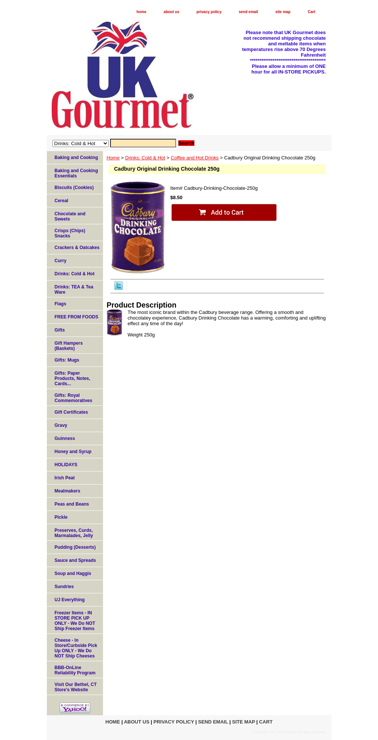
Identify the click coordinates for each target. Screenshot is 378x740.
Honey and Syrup (73, 451)
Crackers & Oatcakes (77, 247)
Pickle (61, 517)
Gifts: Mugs (67, 360)
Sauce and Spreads (75, 560)
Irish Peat (65, 477)
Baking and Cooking (76, 157)
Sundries (64, 586)
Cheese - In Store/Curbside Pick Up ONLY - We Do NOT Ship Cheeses (76, 648)
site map (283, 12)
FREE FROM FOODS (77, 317)
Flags (60, 303)
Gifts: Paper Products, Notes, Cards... (72, 378)
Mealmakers (68, 491)
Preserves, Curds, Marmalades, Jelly (74, 533)
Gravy (61, 425)
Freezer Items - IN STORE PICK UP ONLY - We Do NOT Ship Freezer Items (75, 620)
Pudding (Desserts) (75, 547)
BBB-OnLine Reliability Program (75, 670)
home (141, 12)
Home (113, 158)
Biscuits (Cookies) (74, 187)
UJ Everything (70, 599)
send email (248, 12)
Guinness (65, 438)
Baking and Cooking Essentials (76, 173)
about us (171, 12)
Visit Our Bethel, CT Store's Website (76, 687)
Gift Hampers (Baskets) (69, 346)
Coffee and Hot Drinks (195, 158)
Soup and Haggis (73, 573)
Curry (61, 260)
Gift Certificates (71, 412)
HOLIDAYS (66, 464)
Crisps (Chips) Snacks (70, 233)
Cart (311, 12)
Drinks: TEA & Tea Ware (74, 289)
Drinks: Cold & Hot (145, 158)
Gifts (60, 330)
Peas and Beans (72, 504)
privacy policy (209, 12)
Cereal (62, 200)
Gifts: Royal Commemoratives (74, 398)
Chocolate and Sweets (70, 216)
